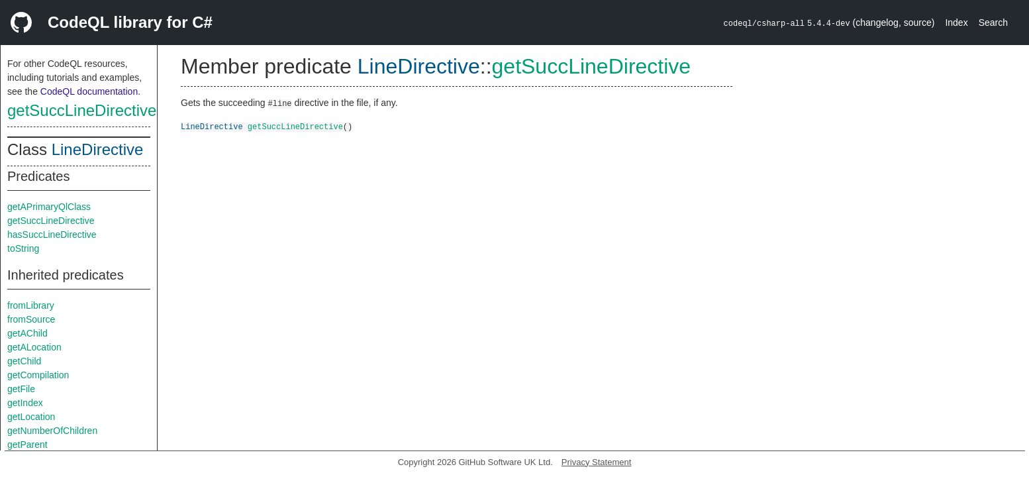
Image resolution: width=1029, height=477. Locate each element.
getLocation (31, 416)
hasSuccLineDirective (52, 234)
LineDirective (98, 149)
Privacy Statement (597, 462)
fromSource (31, 319)
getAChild (27, 333)
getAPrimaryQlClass (49, 206)
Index (956, 22)
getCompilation (38, 375)
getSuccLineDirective (81, 110)
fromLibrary (30, 305)
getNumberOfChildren (52, 430)
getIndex (25, 403)
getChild (24, 361)
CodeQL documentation (89, 91)
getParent (27, 444)
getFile (21, 389)
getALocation (34, 347)
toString (23, 248)
